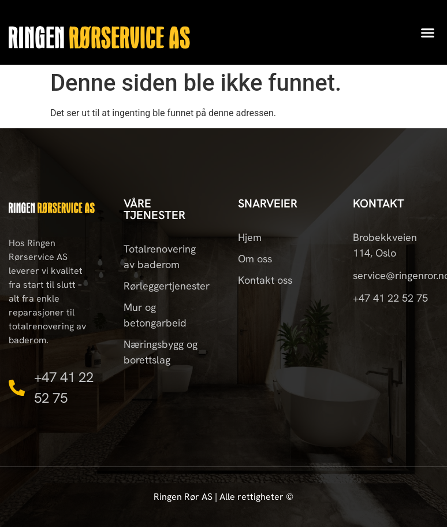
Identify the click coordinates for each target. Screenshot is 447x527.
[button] (428, 32)
